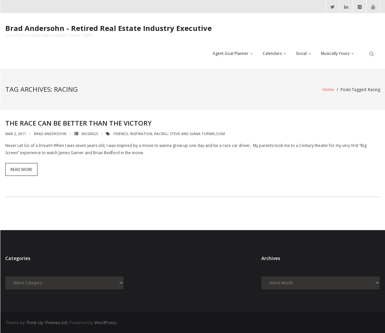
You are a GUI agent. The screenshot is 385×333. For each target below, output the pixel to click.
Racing (161, 133)
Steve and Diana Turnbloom (197, 133)
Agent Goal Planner (231, 53)
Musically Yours (335, 53)
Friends (120, 133)
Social (301, 53)
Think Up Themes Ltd (46, 322)
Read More (21, 169)
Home (328, 89)
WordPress (105, 322)
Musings (90, 133)
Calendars (272, 53)
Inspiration (141, 133)
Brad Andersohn (50, 133)
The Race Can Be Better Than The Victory (78, 123)
